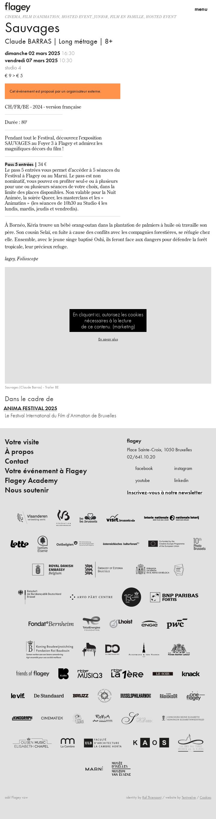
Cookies (205, 797)
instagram (183, 468)
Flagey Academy (31, 480)
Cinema (12, 16)
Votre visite (22, 442)
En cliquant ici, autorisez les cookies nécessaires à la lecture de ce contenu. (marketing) (108, 320)
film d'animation (41, 16)
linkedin (181, 480)
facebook (144, 468)
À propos (19, 451)
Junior (101, 16)
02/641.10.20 (141, 457)
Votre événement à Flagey (46, 471)
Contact (16, 461)
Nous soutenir (27, 490)
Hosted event (77, 16)
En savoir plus (108, 339)
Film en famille (127, 16)
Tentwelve (189, 797)
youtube (142, 480)
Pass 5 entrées (19, 164)
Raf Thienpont (152, 797)
